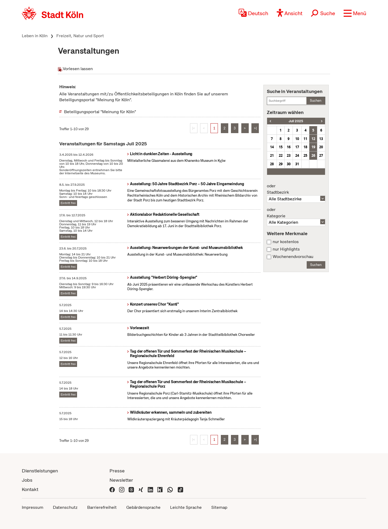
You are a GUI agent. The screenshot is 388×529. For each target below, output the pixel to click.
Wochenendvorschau (293, 257)
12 (313, 138)
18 (305, 147)
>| (255, 128)
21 (272, 155)
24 (297, 155)
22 (280, 155)
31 (297, 164)
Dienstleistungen (40, 471)
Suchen (315, 100)
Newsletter (121, 480)
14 (272, 147)
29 (280, 164)
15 (280, 147)
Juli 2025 (296, 121)
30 (288, 164)
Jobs (27, 480)
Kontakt (30, 489)
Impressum (32, 507)
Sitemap (219, 507)
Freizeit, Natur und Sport (80, 36)
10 (297, 138)
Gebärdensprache (143, 507)
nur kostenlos (286, 242)
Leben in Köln (35, 36)
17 (297, 147)
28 (272, 164)
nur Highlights (286, 249)
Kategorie (296, 213)
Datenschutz (65, 507)
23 (288, 155)
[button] (355, 13)
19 (313, 147)
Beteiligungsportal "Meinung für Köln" (100, 112)
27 (321, 155)
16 (288, 147)
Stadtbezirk (296, 189)
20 (321, 147)
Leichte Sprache (186, 507)
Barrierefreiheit (102, 507)
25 (305, 155)
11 (305, 138)
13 (321, 138)
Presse (117, 471)
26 (313, 155)
